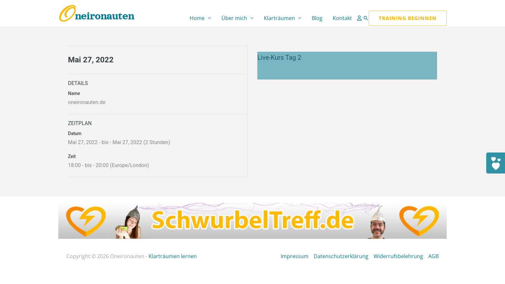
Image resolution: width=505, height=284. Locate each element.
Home (197, 18)
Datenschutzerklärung (341, 256)
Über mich (234, 18)
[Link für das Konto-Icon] (360, 18)
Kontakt (342, 18)
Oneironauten (96, 16)
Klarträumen (279, 18)
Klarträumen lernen (173, 256)
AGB (433, 256)
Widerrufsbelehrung (398, 256)
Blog (317, 18)
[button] (366, 18)
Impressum (295, 256)
